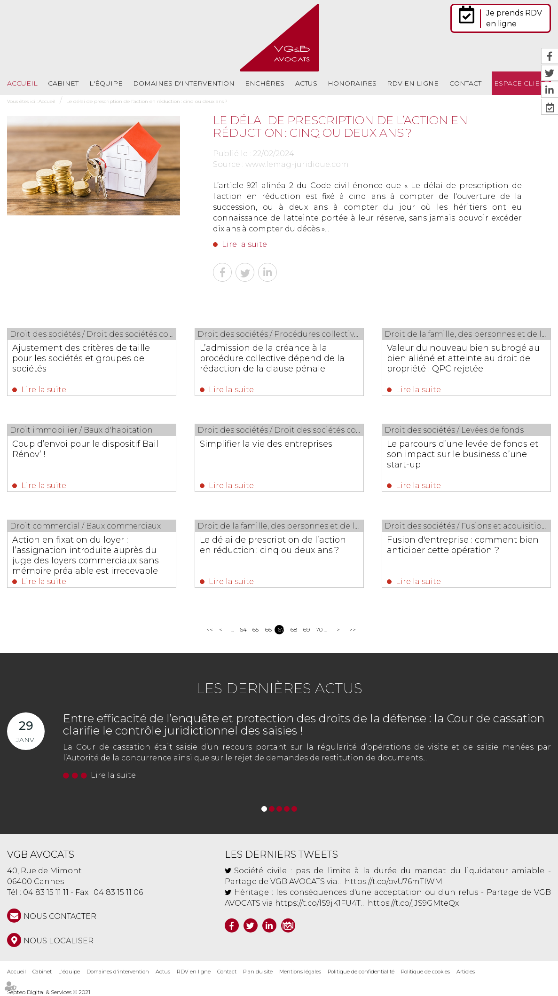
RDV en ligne (413, 83)
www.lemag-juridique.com (297, 164)
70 (319, 629)
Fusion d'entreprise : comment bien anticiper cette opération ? (463, 545)
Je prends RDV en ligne (514, 18)
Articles (465, 971)
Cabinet (63, 83)
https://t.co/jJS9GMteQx (413, 903)
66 (268, 629)
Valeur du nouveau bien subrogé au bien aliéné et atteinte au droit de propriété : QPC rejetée (463, 358)
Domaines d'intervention (184, 83)
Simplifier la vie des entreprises (266, 444)
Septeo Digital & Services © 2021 (48, 992)
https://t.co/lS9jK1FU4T (318, 903)
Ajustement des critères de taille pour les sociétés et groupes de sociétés (81, 358)
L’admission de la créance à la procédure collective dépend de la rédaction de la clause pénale (272, 358)
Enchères (264, 83)
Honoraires (352, 83)
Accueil (22, 83)
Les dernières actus (279, 688)
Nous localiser (59, 940)
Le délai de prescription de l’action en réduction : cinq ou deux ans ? (147, 101)
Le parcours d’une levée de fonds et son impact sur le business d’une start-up (462, 454)
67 (281, 629)
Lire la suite (244, 244)
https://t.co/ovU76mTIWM (393, 881)
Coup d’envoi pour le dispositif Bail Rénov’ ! (85, 449)
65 (255, 629)
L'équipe (106, 83)
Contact (465, 83)
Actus (306, 83)
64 (243, 629)
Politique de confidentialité (361, 971)
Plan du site (258, 971)
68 (294, 629)
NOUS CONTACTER (60, 916)
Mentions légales (300, 971)
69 (306, 629)
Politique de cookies (425, 971)
